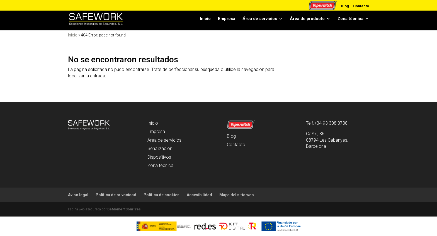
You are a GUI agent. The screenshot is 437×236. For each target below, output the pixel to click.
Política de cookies (161, 195)
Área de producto (307, 20)
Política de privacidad (116, 195)
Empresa (226, 20)
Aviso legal (78, 195)
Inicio (205, 20)
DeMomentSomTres (124, 209)
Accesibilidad (199, 195)
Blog (345, 6)
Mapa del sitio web (236, 195)
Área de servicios (259, 20)
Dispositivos (159, 157)
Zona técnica (350, 20)
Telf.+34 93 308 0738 (327, 123)
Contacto (361, 6)
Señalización (159, 148)
